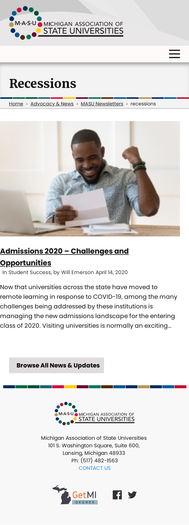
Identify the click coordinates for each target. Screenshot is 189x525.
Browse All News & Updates (58, 365)
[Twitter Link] (132, 495)
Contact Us (95, 468)
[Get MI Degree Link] (75, 494)
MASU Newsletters (102, 103)
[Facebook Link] (117, 495)
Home (16, 103)
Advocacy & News (52, 103)
